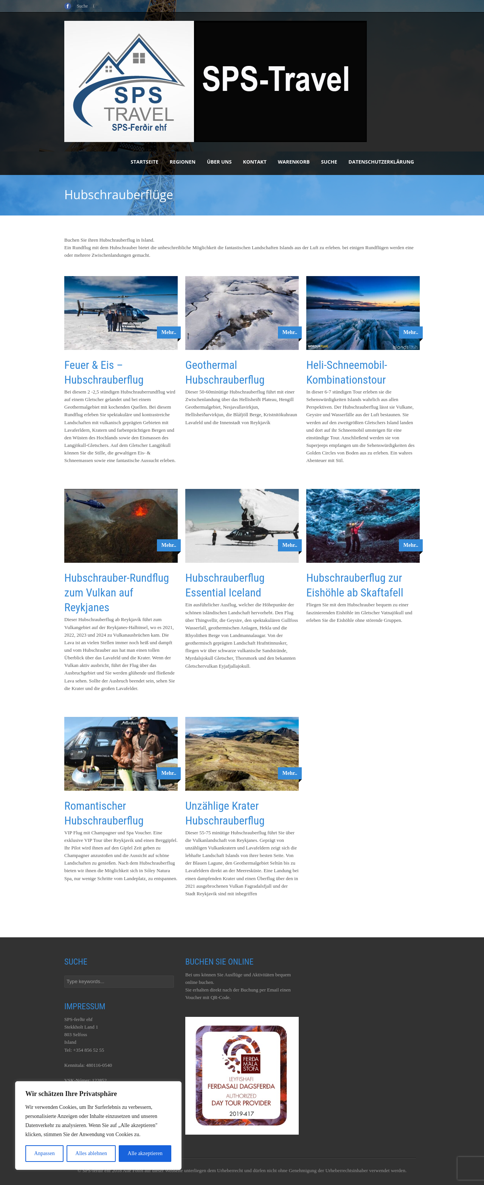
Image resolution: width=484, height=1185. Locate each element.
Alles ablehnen (91, 1153)
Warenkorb (294, 161)
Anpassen (44, 1153)
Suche (329, 161)
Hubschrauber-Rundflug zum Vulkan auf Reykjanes (116, 592)
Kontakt (255, 161)
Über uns (219, 161)
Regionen (182, 161)
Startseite (144, 161)
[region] (98, 1125)
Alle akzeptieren (145, 1153)
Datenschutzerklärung (381, 161)
